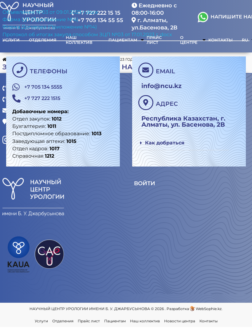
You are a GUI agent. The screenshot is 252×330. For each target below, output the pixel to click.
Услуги (41, 324)
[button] (182, 143)
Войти (145, 186)
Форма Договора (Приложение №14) (49, 27)
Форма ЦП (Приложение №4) (40, 19)
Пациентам (115, 324)
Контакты (208, 324)
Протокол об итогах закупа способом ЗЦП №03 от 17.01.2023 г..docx (87, 34)
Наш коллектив (145, 324)
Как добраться (164, 143)
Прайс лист (89, 324)
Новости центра (179, 324)
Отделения (62, 324)
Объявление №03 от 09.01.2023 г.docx (50, 12)
